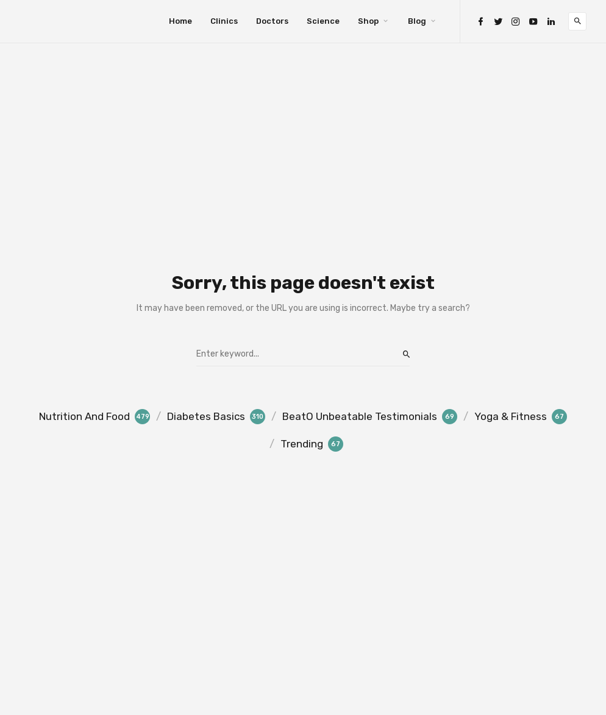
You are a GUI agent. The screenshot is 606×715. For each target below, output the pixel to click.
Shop (368, 21)
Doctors (272, 21)
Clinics (224, 21)
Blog (417, 21)
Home (180, 21)
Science (323, 21)
